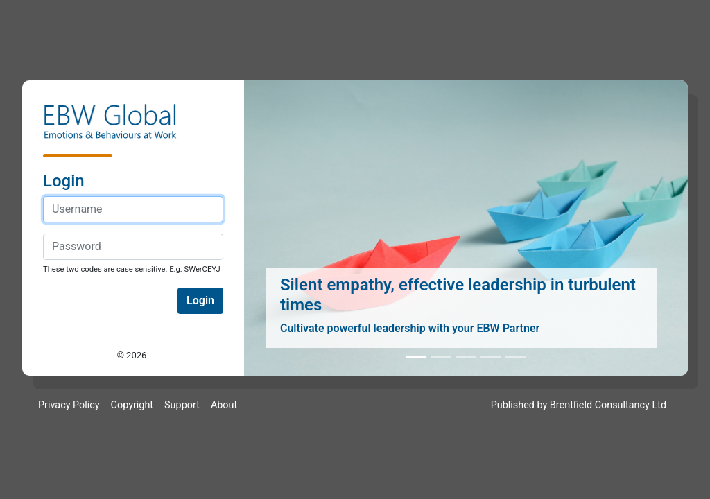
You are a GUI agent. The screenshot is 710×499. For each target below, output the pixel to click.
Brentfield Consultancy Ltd (608, 405)
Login (200, 300)
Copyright (132, 405)
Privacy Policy (69, 405)
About (224, 405)
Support (182, 405)
